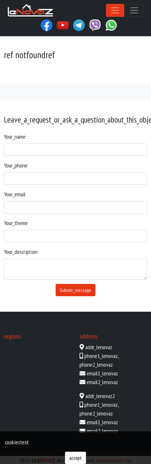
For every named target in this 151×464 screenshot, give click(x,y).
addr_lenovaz (98, 347)
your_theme (16, 223)
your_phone (15, 165)
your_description (21, 251)
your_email (15, 194)
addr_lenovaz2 (100, 396)
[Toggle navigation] (115, 10)
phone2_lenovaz (96, 364)
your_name (15, 136)
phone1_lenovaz (101, 356)
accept (75, 458)
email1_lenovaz (102, 373)
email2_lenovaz (102, 382)
